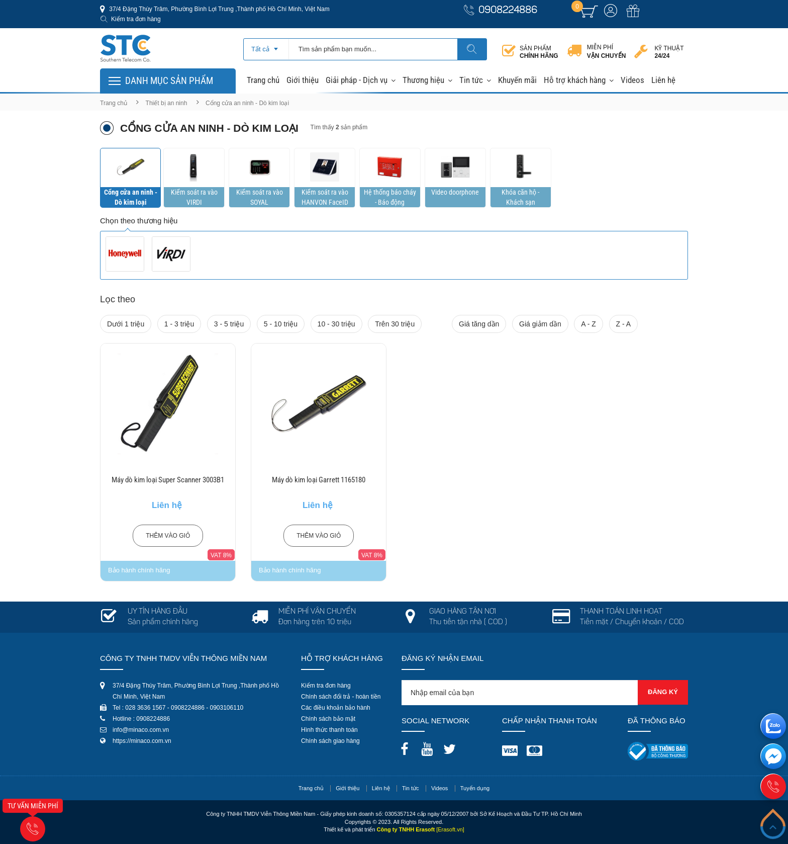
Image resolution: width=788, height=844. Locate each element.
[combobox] (266, 46)
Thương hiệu (423, 80)
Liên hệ (663, 80)
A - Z (588, 324)
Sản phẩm (539, 52)
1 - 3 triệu (179, 324)
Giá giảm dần (540, 324)
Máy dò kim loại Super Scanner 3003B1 (168, 479)
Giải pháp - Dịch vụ (356, 80)
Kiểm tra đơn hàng (136, 19)
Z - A (623, 324)
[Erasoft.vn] (450, 829)
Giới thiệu (302, 80)
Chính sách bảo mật (328, 718)
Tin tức (471, 80)
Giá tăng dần (479, 324)
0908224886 (507, 11)
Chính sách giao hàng (330, 740)
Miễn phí (606, 52)
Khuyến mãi (517, 80)
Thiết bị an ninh (166, 103)
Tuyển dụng (474, 788)
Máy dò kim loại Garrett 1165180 (318, 479)
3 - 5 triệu (229, 324)
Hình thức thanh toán (329, 729)
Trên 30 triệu (395, 324)
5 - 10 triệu (281, 324)
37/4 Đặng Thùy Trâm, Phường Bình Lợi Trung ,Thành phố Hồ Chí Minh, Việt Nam (219, 9)
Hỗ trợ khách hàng (575, 80)
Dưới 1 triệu (125, 324)
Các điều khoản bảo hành (335, 707)
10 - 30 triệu (336, 324)
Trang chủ (263, 80)
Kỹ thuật (668, 52)
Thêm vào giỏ (168, 535)
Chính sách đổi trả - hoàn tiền (340, 696)
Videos (632, 80)
